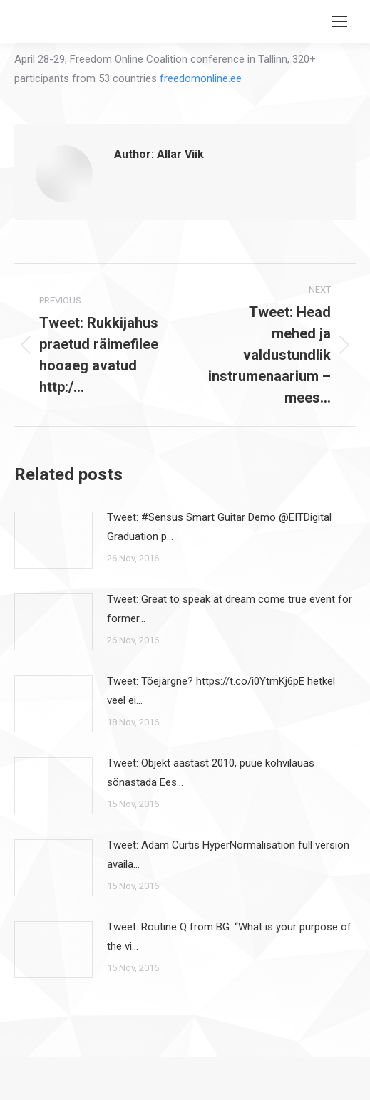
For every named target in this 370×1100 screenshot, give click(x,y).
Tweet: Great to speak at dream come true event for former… (229, 609)
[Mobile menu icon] (339, 21)
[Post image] (53, 540)
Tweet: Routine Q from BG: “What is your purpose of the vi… (229, 936)
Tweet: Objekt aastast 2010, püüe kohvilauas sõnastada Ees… (210, 773)
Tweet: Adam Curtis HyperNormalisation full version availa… (228, 855)
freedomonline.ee (201, 78)
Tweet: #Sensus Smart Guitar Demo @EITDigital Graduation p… (219, 527)
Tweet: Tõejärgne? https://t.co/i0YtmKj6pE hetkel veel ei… (221, 691)
